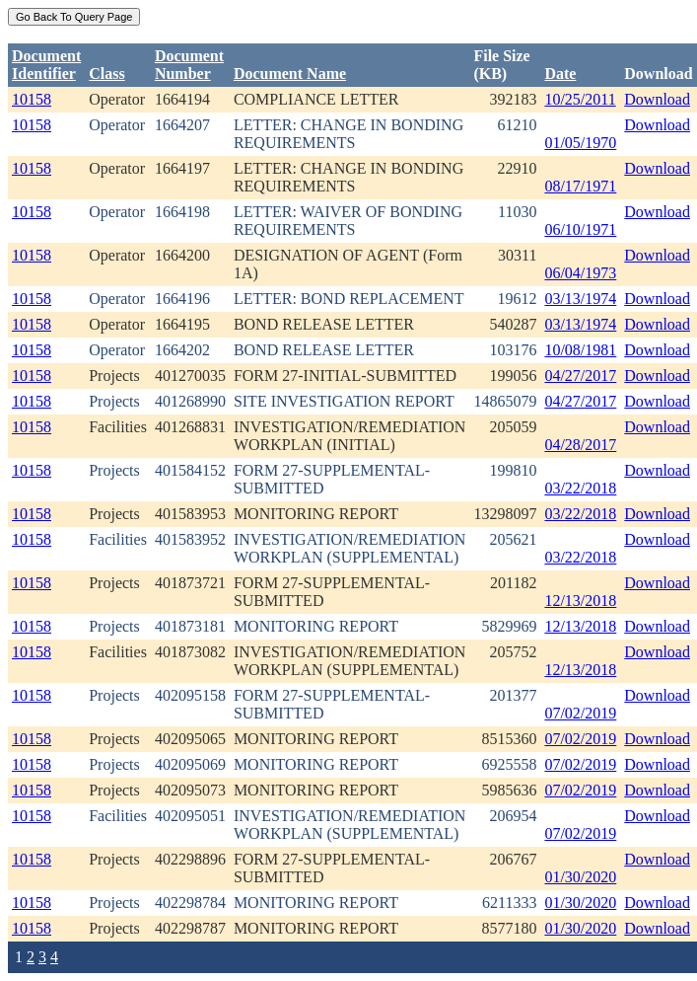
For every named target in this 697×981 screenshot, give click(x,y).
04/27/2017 (580, 375)
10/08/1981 (580, 349)
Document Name (290, 73)
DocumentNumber (189, 64)
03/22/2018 (580, 488)
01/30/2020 (580, 876)
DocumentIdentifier (46, 64)
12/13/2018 (580, 600)
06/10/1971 (580, 229)
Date (560, 73)
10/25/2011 (579, 99)
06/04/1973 (580, 272)
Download (657, 99)
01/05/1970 (580, 142)
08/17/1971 (580, 186)
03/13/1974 (580, 298)
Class (106, 73)
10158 (31, 99)
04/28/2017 (580, 444)
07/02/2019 (580, 713)
